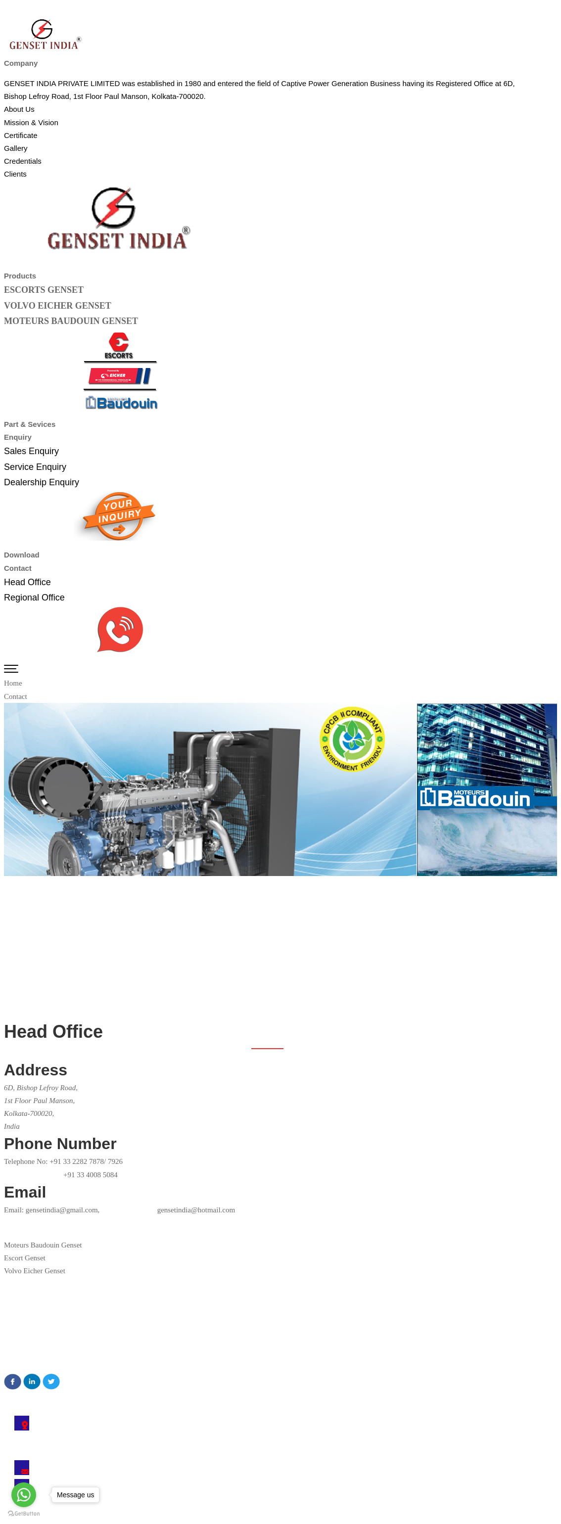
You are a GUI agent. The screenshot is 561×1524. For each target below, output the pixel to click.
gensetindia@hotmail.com (167, 1210)
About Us (19, 1305)
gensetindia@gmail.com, (63, 1210)
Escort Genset (25, 1258)
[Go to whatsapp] (23, 1494)
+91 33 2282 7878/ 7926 (86, 1161)
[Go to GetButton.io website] (24, 1514)
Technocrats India (244, 1517)
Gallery (16, 1344)
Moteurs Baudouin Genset (43, 1245)
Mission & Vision (31, 1332)
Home (13, 683)
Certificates (22, 1318)
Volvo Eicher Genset (34, 1271)
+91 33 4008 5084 (90, 1175)
